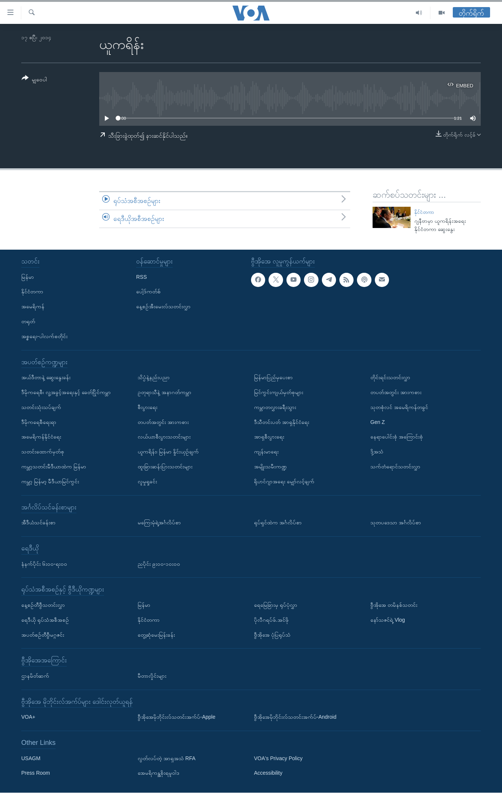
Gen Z (377, 422)
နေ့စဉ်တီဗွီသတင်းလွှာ (43, 605)
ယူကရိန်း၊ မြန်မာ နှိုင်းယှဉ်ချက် (168, 452)
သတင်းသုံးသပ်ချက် (41, 407)
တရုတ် (28, 321)
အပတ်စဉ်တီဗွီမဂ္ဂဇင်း (42, 635)
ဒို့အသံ (376, 452)
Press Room (35, 773)
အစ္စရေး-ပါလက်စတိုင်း (44, 336)
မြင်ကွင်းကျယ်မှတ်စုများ (278, 392)
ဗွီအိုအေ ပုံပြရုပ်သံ (272, 635)
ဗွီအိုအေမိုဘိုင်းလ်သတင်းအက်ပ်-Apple (176, 717)
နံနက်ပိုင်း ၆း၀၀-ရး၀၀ (44, 564)
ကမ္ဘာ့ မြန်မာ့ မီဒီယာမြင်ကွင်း (50, 481)
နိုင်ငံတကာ (424, 212)
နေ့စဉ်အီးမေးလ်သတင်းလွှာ (163, 307)
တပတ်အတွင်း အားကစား (163, 422)
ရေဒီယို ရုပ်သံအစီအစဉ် (45, 620)
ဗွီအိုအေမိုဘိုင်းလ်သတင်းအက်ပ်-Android (295, 717)
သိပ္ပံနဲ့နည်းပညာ (154, 378)
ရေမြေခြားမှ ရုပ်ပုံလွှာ (275, 605)
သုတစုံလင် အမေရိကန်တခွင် (399, 407)
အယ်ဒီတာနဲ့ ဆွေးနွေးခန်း (45, 378)
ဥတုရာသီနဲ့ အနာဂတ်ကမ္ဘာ (164, 392)
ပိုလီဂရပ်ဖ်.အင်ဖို (271, 620)
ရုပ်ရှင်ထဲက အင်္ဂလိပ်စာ (278, 523)
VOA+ (28, 717)
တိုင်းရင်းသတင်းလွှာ (390, 378)
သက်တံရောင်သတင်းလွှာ (395, 466)
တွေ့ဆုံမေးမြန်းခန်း (156, 635)
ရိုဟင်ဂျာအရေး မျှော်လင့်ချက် (284, 481)
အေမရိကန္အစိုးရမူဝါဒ (158, 773)
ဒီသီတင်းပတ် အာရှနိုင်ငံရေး (281, 422)
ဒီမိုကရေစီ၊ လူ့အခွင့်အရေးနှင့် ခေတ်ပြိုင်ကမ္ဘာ (66, 392)
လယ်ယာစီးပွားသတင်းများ (164, 437)
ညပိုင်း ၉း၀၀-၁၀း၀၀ (159, 564)
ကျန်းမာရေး (266, 452)
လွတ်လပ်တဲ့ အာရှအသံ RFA (166, 758)
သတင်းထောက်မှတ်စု (42, 452)
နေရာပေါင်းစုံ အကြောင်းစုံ (396, 437)
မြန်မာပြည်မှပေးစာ (273, 378)
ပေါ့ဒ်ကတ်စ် (148, 292)
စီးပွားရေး (147, 407)
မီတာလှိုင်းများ (152, 676)
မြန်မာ (27, 277)
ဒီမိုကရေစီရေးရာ (38, 422)
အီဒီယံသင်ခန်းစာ (38, 523)
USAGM (30, 758)
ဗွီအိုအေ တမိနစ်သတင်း (393, 605)
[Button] (34, 80)
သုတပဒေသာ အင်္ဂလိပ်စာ (395, 523)
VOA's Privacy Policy (278, 758)
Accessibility (268, 773)
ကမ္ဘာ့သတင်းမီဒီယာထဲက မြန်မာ (53, 466)
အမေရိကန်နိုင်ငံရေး (41, 437)
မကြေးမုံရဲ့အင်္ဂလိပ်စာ (159, 523)
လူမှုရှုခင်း (147, 481)
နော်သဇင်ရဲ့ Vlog (387, 620)
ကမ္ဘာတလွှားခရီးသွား (275, 407)
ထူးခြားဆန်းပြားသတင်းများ (165, 466)
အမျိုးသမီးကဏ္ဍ (270, 466)
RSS (141, 277)
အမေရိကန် (32, 307)
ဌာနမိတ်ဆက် (35, 676)
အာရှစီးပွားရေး (269, 437)
